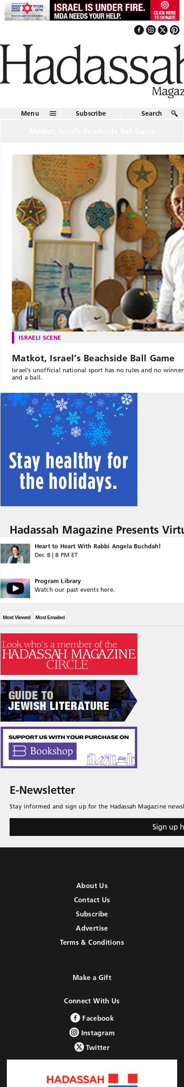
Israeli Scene (40, 337)
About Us (92, 885)
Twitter (92, 1047)
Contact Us (92, 899)
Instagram (92, 1032)
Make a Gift (92, 977)
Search (152, 113)
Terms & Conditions (92, 942)
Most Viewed (16, 617)
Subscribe (91, 113)
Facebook (92, 1018)
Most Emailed (49, 617)
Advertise (92, 928)
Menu (30, 113)
